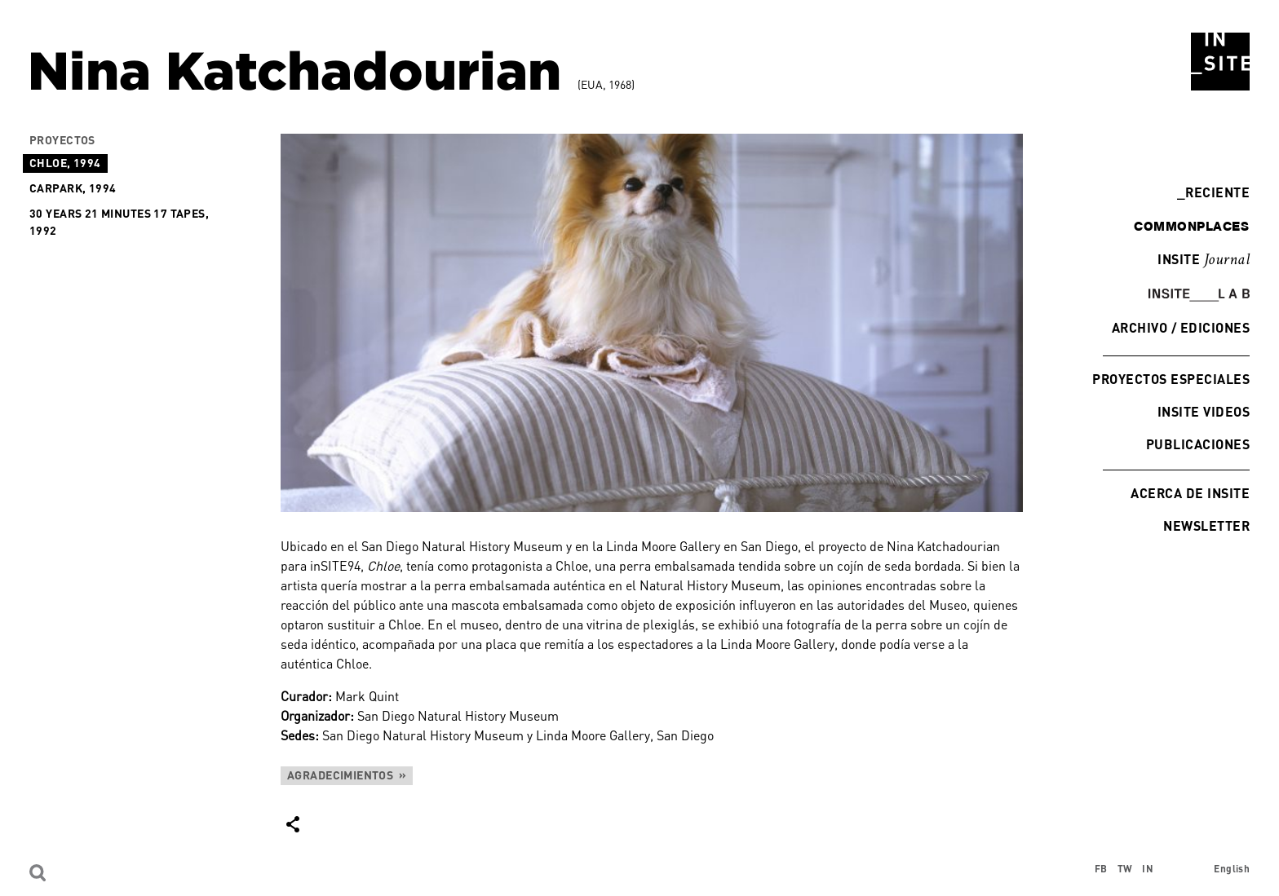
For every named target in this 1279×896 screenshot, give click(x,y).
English (1232, 868)
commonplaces (1191, 226)
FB (1101, 868)
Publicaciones (1198, 444)
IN (1147, 868)
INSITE (1203, 260)
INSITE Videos (1203, 411)
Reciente (1213, 192)
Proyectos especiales (1171, 378)
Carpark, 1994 (72, 188)
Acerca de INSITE (1190, 493)
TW (1125, 868)
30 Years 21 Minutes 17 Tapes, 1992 (119, 221)
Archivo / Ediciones (1181, 327)
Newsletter (1206, 525)
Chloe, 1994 (65, 163)
